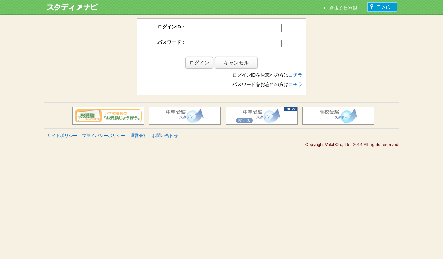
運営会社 (138, 124)
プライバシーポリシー (103, 124)
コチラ (295, 63)
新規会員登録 (343, 8)
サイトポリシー (62, 124)
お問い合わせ (165, 124)
